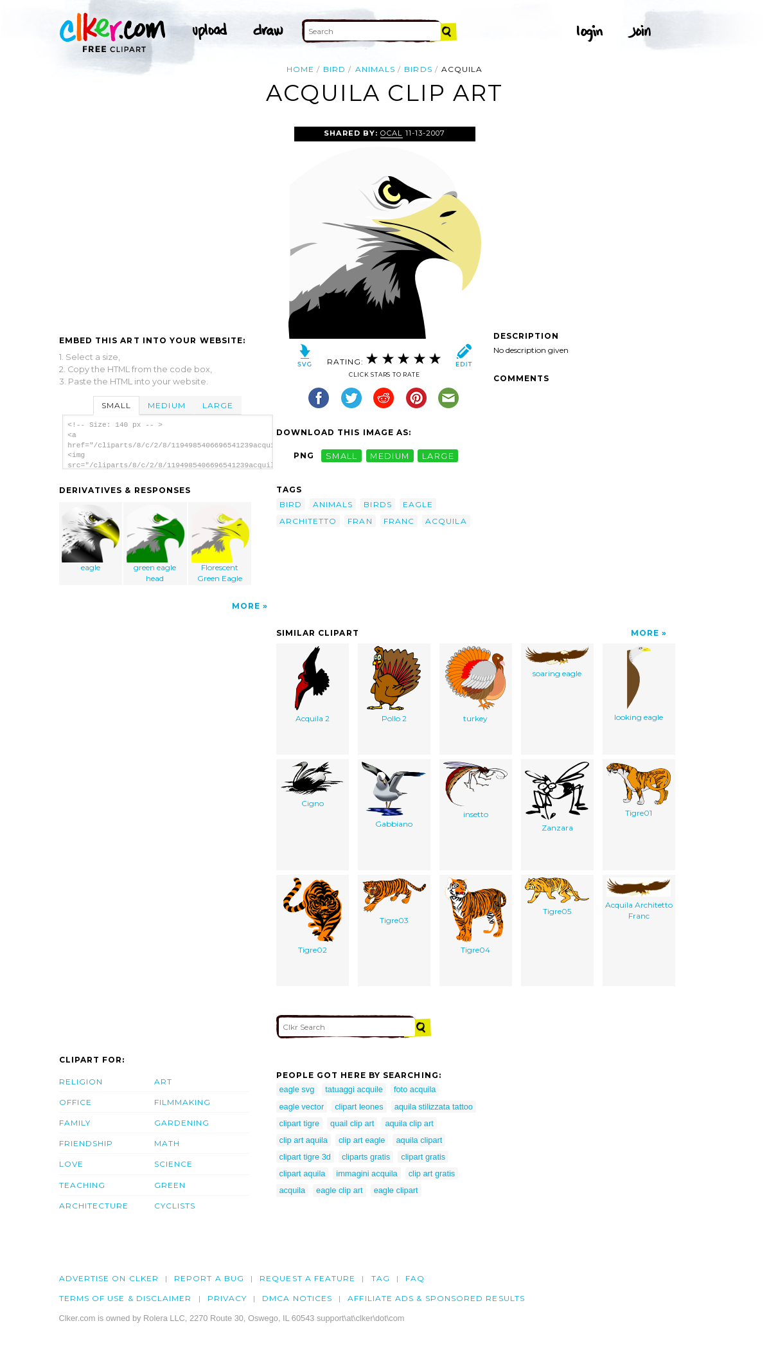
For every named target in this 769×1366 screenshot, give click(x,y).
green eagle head (155, 544)
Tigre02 (312, 916)
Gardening (182, 1123)
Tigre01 (638, 790)
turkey (475, 684)
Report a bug (209, 1278)
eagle (90, 538)
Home (300, 69)
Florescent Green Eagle (220, 544)
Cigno (312, 785)
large (438, 455)
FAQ (415, 1278)
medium (390, 455)
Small (116, 405)
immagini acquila (366, 1173)
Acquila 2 (312, 684)
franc (399, 521)
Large (217, 405)
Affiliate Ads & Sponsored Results (436, 1298)
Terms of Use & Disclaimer (125, 1298)
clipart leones (359, 1106)
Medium (166, 405)
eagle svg (297, 1089)
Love (71, 1164)
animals (375, 69)
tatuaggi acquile (354, 1089)
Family (75, 1123)
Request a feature (307, 1278)
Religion (81, 1081)
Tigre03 (394, 901)
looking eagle (638, 684)
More (246, 606)
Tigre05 (557, 896)
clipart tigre (299, 1123)
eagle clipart (396, 1190)
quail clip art (352, 1123)
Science (173, 1164)
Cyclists (175, 1205)
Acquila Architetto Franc (639, 899)
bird (334, 69)
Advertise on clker (109, 1278)
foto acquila (415, 1089)
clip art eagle (362, 1140)
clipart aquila (302, 1173)
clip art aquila (303, 1140)
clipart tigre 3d (305, 1157)
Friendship (86, 1143)
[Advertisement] (167, 223)
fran (360, 521)
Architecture (94, 1205)
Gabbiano (394, 795)
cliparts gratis (366, 1157)
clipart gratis (423, 1157)
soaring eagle (557, 662)
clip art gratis (432, 1173)
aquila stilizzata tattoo (433, 1106)
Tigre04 (475, 916)
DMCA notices (297, 1298)
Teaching (82, 1185)
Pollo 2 (394, 684)
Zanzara (557, 797)
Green (170, 1185)
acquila (446, 521)
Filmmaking (182, 1102)
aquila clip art (409, 1123)
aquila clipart (419, 1140)
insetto (475, 790)
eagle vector (301, 1106)
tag (380, 1278)
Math (167, 1143)
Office (75, 1102)
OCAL (391, 133)
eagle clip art (339, 1190)
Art (163, 1081)
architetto (308, 521)
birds (418, 69)
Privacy (227, 1298)
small (342, 455)
